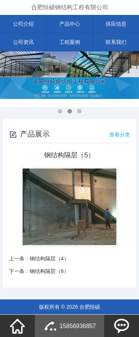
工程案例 (69, 42)
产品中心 (69, 24)
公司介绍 (23, 24)
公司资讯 (23, 42)
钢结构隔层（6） (49, 271)
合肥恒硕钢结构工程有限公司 (69, 7)
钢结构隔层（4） (49, 258)
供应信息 (116, 24)
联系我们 (116, 42)
